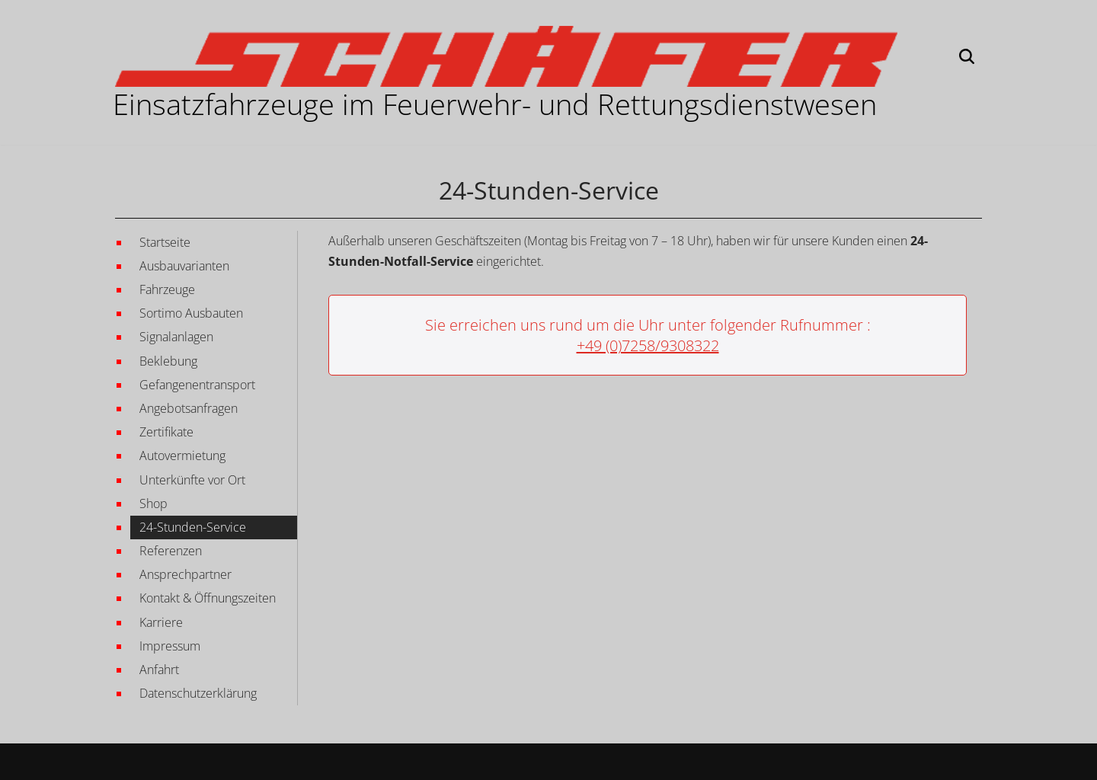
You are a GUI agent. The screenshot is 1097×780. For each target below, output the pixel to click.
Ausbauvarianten (184, 265)
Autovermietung (182, 455)
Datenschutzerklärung (198, 693)
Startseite (164, 242)
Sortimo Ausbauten (191, 313)
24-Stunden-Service (192, 527)
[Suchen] (966, 56)
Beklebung (168, 361)
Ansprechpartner (185, 574)
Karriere (161, 622)
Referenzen (170, 550)
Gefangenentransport (197, 384)
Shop (153, 503)
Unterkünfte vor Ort (192, 480)
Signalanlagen (176, 336)
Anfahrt (159, 669)
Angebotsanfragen (188, 408)
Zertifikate (166, 432)
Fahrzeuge (167, 289)
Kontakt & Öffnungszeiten (207, 598)
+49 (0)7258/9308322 (648, 345)
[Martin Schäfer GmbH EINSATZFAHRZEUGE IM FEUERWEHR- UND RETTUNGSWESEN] (506, 56)
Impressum (169, 646)
